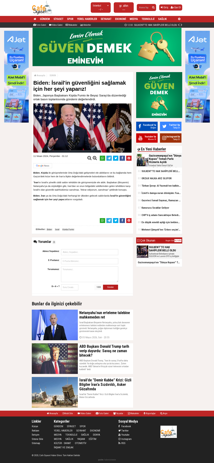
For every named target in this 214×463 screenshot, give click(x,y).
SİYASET (58, 19)
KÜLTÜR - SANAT (62, 443)
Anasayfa (39, 75)
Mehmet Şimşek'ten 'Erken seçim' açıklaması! (160, 229)
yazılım (100, 460)
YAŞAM (81, 439)
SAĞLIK (162, 19)
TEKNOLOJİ (148, 19)
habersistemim (110, 460)
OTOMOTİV (80, 443)
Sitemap (36, 443)
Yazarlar (118, 413)
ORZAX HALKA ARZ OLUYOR (155, 178)
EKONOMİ (120, 19)
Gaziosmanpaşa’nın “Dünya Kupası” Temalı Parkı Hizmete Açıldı (153, 24)
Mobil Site (68, 413)
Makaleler (71, 25)
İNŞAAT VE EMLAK (64, 447)
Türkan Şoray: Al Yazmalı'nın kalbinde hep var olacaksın (160, 185)
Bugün (168, 241)
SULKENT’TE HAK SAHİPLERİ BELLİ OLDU (160, 171)
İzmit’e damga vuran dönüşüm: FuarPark (160, 193)
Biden (49, 229)
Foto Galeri (39, 25)
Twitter (123, 430)
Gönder (110, 287)
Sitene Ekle (37, 439)
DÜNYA (53, 75)
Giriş (164, 7)
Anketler (85, 25)
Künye (35, 426)
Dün (172, 241)
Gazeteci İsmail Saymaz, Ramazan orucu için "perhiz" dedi (160, 200)
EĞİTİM (92, 439)
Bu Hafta (178, 241)
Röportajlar (150, 413)
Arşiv (163, 413)
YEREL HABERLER (87, 19)
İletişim (35, 434)
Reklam (35, 430)
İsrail (57, 229)
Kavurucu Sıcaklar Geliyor (153, 207)
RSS (121, 443)
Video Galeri (55, 25)
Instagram (125, 439)
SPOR (70, 19)
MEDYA (134, 19)
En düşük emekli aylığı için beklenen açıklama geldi (160, 222)
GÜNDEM (45, 19)
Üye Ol (176, 7)
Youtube (123, 434)
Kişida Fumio (68, 229)
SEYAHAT (106, 19)
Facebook (124, 426)
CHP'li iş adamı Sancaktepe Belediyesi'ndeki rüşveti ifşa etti (160, 215)
